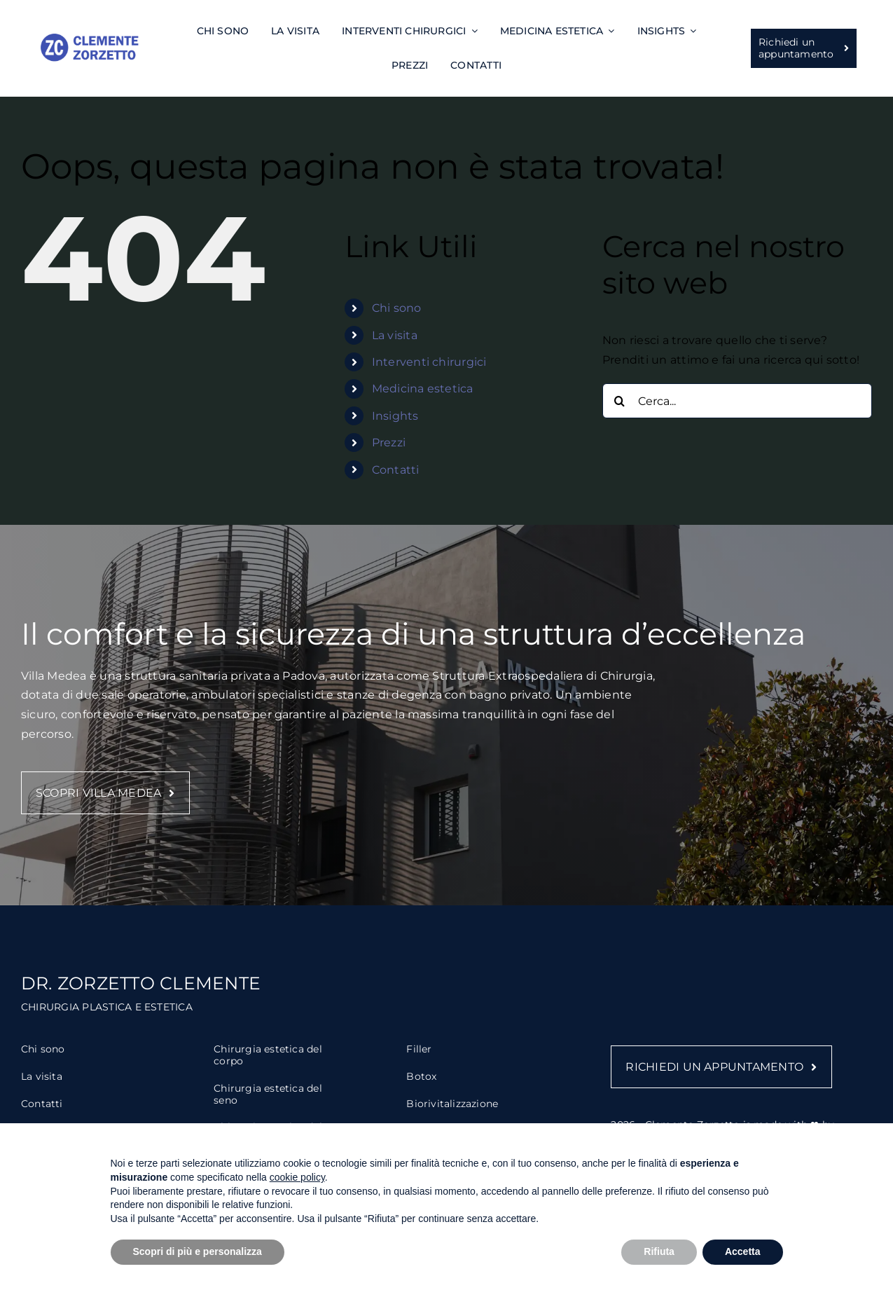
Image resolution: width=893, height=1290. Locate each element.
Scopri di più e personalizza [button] (197, 1251)
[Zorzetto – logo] (90, 39)
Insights (395, 416)
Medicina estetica (422, 388)
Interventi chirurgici (429, 362)
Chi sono (397, 308)
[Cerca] (619, 400)
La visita (394, 335)
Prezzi (389, 442)
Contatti (396, 469)
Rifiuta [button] (659, 1251)
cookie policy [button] (297, 1177)
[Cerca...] (737, 400)
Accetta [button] (743, 1251)
